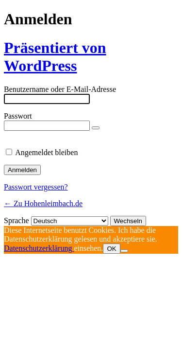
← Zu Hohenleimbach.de (43, 203)
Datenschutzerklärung (39, 248)
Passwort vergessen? (36, 187)
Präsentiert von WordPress (55, 56)
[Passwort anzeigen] (95, 127)
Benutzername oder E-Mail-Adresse (60, 89)
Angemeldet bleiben (46, 152)
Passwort (18, 116)
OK (111, 248)
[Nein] (124, 250)
